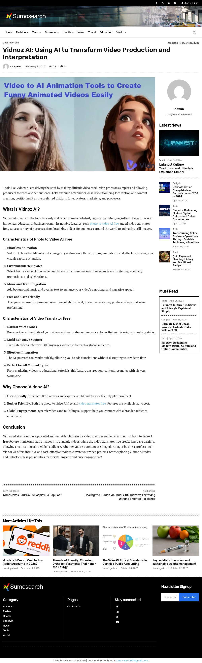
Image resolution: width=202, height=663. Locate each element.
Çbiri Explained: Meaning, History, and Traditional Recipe (185, 252)
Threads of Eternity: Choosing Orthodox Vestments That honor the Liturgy (74, 564)
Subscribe (189, 597)
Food (175, 246)
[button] (194, 32)
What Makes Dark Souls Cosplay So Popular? (32, 495)
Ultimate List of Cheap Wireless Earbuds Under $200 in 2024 (185, 188)
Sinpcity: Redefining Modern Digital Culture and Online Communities (186, 209)
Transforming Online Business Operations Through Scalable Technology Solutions (185, 231)
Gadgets (177, 182)
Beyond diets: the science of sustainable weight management (174, 562)
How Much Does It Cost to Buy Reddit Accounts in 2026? (23, 562)
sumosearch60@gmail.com (132, 660)
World (162, 160)
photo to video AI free (104, 223)
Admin (17, 66)
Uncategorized (11, 42)
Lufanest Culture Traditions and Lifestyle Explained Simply (177, 168)
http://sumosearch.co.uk (179, 114)
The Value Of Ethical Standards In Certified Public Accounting (125, 562)
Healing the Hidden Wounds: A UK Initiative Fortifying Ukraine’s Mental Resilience (120, 496)
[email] (170, 597)
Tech (175, 201)
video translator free (93, 403)
